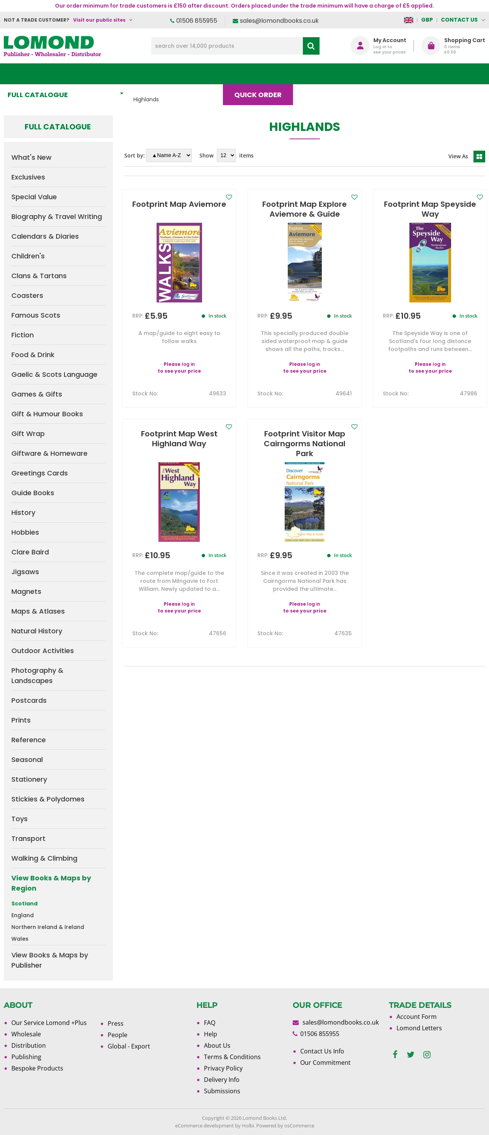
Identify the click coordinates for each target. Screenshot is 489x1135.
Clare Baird (30, 552)
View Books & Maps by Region (51, 883)
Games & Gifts (36, 394)
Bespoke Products (37, 1068)
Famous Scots (35, 315)
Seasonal (27, 759)
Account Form (417, 1016)
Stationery (29, 779)
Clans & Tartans (39, 275)
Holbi (248, 1125)
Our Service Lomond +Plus (49, 1023)
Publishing (26, 1057)
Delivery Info (222, 1079)
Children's (28, 256)
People (117, 1035)
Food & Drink (33, 354)
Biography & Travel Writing (56, 216)
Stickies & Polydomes (48, 799)
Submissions (222, 1091)
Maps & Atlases (38, 611)
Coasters (27, 295)
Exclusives (28, 177)
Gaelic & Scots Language (54, 374)
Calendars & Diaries (45, 236)
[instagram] (427, 1054)
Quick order (261, 74)
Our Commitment (325, 1062)
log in (188, 364)
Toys (19, 818)
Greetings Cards (39, 473)
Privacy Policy (223, 1068)
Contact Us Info (322, 1051)
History (23, 512)
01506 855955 (196, 20)
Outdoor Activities (42, 650)
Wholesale (26, 1034)
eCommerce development (204, 1125)
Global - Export (129, 1046)
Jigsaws (25, 571)
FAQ (209, 1023)
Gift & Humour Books (47, 414)
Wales (19, 939)
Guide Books (32, 492)
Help (210, 1034)
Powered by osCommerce (285, 1125)
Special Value (34, 196)
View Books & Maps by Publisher (49, 960)
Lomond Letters (419, 1028)
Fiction (22, 335)
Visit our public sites (99, 20)
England (22, 915)
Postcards (29, 700)
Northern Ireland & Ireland (47, 927)
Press (116, 1023)
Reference (28, 740)
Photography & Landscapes (37, 675)
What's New (168, 74)
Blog (317, 74)
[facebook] (395, 1054)
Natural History (36, 631)
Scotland (24, 903)
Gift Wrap (28, 433)
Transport (28, 838)
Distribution (28, 1045)
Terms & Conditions (232, 1057)
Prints (21, 720)
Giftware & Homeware (49, 453)
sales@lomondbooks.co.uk (279, 20)
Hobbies (25, 532)
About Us (367, 74)
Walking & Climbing (44, 858)
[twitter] (410, 1054)
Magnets (26, 591)
